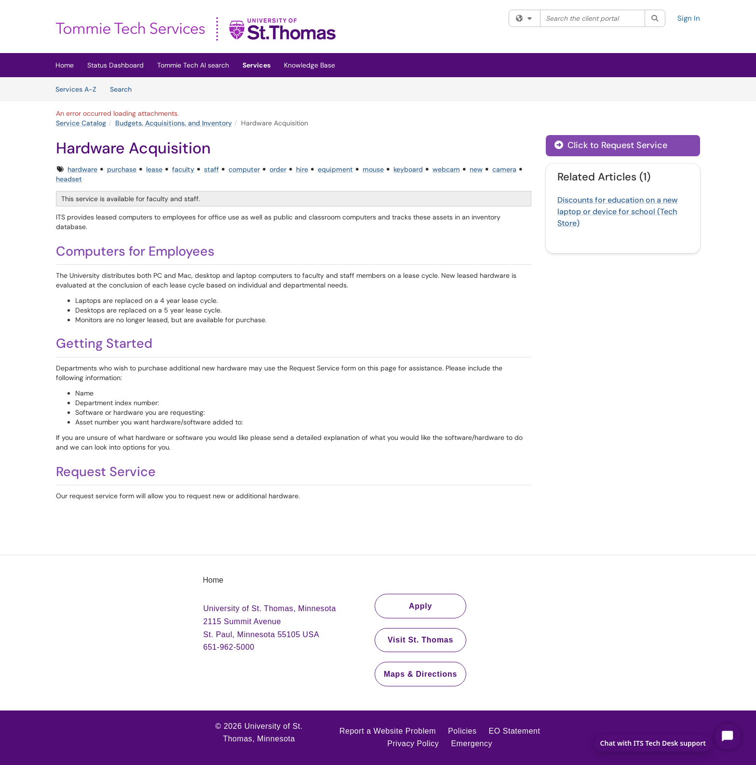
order (278, 169)
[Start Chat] (728, 737)
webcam (446, 169)
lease (154, 169)
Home (64, 65)
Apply (420, 606)
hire (302, 169)
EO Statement (514, 731)
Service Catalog (81, 123)
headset (69, 179)
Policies (462, 731)
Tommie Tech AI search (193, 65)
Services (256, 65)
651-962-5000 (229, 647)
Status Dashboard (115, 65)
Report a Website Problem (387, 731)
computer (244, 169)
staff (211, 169)
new (476, 169)
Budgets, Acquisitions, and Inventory (173, 123)
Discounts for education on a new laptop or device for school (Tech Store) (617, 211)
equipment (335, 169)
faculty (183, 169)
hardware (82, 169)
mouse (373, 169)
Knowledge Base (309, 65)
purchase (121, 169)
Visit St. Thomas (420, 640)
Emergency (471, 743)
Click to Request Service (610, 145)
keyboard (408, 169)
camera (504, 169)
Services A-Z (75, 89)
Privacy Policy (413, 743)
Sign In (688, 18)
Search (124, 89)
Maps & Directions (420, 674)
